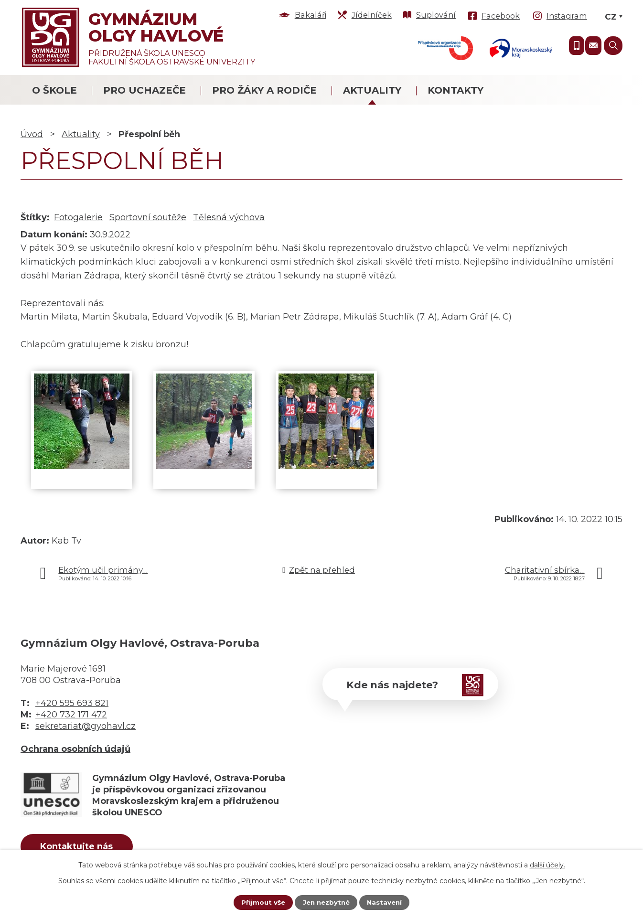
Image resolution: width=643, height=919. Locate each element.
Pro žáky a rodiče (264, 90)
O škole (54, 90)
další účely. (547, 864)
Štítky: (35, 217)
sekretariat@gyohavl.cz (85, 726)
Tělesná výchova (229, 217)
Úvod (32, 134)
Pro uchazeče (144, 90)
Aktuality (372, 90)
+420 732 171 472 (71, 714)
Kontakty (455, 90)
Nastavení (386, 902)
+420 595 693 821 (71, 703)
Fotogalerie (78, 217)
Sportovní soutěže (147, 217)
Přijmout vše (260, 902)
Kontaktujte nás (82, 847)
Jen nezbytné (326, 902)
